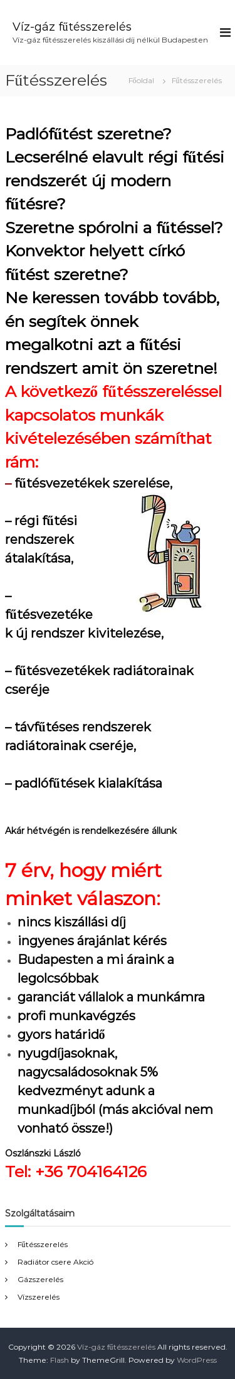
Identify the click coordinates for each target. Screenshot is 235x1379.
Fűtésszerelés (43, 1244)
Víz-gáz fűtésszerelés (72, 27)
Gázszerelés (40, 1279)
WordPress (197, 1360)
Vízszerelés (39, 1296)
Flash (59, 1360)
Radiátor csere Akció (55, 1261)
